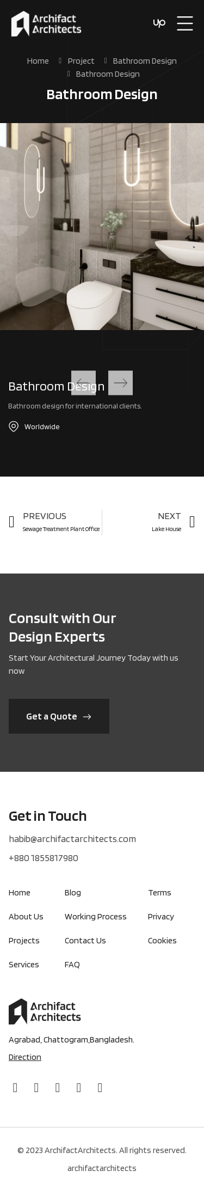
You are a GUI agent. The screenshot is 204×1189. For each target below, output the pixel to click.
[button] (83, 383)
